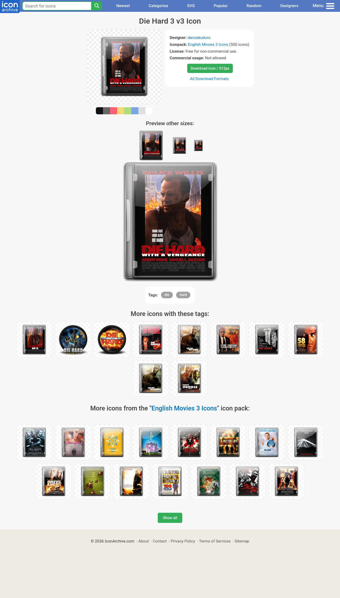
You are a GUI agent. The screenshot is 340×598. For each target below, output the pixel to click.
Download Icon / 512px (210, 68)
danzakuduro (199, 37)
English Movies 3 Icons (208, 44)
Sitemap (242, 541)
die (167, 295)
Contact (160, 541)
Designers (289, 5)
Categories (158, 5)
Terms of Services (215, 541)
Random (253, 5)
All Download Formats (209, 78)
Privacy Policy (183, 541)
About (143, 541)
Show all (170, 518)
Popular (221, 5)
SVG (191, 5)
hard (183, 295)
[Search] (96, 5)
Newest (123, 5)
